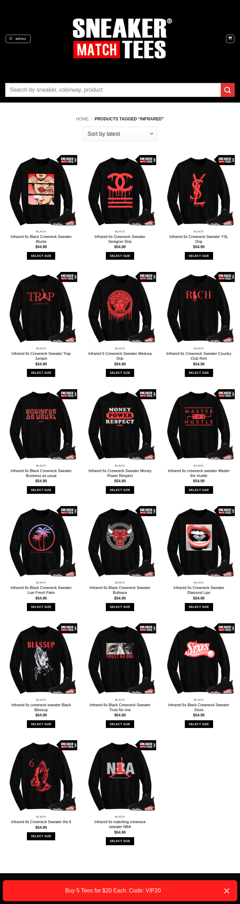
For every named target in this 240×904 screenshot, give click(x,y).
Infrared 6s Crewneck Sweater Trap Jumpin (41, 355)
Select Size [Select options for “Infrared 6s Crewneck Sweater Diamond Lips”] (199, 607)
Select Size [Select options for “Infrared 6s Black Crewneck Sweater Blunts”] (41, 256)
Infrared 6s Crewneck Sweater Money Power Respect (120, 473)
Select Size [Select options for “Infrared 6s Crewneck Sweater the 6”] (41, 836)
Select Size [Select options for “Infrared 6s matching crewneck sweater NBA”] (120, 841)
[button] (18, 39)
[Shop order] (120, 134)
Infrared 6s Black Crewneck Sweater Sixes (199, 707)
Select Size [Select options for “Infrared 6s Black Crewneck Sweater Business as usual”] (41, 490)
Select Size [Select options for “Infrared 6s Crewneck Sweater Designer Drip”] (120, 256)
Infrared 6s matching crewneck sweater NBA (120, 824)
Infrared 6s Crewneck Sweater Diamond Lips (199, 590)
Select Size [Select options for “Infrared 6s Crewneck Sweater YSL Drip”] (199, 256)
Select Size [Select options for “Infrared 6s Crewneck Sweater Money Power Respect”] (120, 490)
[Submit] (228, 90)
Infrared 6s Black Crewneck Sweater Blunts (41, 239)
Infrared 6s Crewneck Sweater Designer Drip (120, 239)
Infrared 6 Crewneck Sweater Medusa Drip (120, 355)
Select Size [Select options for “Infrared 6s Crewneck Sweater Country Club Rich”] (199, 372)
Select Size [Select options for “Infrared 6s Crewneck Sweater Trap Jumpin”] (41, 372)
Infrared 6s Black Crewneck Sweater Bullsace (120, 590)
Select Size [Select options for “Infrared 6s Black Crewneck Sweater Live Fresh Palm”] (41, 607)
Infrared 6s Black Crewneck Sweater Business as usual (41, 473)
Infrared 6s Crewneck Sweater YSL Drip (198, 239)
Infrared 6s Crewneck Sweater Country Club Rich (198, 355)
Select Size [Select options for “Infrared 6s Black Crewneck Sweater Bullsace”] (120, 607)
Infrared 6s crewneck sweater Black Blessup (41, 707)
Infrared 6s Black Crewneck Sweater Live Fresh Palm (41, 590)
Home (82, 119)
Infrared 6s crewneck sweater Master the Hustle (199, 473)
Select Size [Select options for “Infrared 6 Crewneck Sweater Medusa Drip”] (120, 372)
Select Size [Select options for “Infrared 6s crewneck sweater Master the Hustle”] (199, 490)
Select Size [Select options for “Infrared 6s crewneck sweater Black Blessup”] (41, 724)
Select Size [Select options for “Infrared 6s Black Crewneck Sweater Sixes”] (199, 724)
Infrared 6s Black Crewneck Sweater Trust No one (120, 707)
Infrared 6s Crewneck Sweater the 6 (41, 822)
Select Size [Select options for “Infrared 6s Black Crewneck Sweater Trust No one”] (120, 724)
